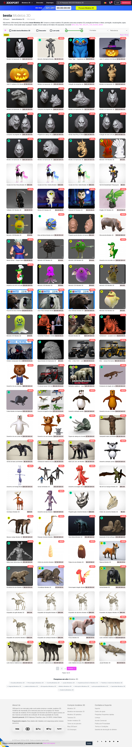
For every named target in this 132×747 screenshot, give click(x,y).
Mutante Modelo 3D (74, 336)
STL (87, 25)
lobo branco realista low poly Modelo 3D (19, 663)
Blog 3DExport (72, 726)
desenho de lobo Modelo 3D (46, 512)
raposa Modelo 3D (105, 562)
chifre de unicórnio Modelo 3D (47, 562)
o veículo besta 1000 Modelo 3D (48, 386)
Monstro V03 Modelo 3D (107, 285)
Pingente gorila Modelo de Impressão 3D (80, 235)
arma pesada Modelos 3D (99, 686)
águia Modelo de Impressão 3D (47, 361)
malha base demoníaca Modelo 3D (17, 562)
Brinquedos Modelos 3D (48, 686)
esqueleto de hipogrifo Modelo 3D (48, 612)
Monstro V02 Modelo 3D (107, 310)
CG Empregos (71, 730)
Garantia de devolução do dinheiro (106, 730)
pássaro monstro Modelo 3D (46, 537)
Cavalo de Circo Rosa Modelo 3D (16, 185)
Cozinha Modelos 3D (52, 683)
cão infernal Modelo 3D (75, 537)
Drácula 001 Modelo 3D (76, 210)
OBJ (77, 25)
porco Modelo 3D (74, 637)
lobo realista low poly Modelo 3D (78, 663)
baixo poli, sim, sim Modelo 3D (77, 461)
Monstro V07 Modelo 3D (45, 260)
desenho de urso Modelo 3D (15, 386)
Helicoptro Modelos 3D (81, 686)
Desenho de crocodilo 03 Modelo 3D (111, 260)
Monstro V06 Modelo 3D (76, 260)
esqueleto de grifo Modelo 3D (15, 612)
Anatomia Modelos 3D (66, 690)
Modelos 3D (71, 708)
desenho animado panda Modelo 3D (110, 461)
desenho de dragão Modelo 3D (78, 486)
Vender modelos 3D (73, 721)
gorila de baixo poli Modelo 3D (16, 461)
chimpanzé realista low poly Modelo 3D (49, 461)
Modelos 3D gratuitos (74, 714)
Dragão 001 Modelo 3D (106, 210)
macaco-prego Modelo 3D (14, 537)
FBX (80, 25)
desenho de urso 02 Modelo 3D (109, 411)
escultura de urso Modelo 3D (15, 587)
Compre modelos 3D (76, 705)
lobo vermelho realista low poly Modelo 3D (112, 637)
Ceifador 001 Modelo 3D (14, 210)
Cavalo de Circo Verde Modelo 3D (79, 185)
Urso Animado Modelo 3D (76, 310)
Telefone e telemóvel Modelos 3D (111, 683)
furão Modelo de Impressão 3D (16, 411)
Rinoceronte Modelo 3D (106, 235)
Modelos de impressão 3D (76, 711)
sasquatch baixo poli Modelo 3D (109, 436)
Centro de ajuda (100, 711)
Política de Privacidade (102, 724)
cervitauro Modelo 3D (13, 512)
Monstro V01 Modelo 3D (14, 336)
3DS (84, 25)
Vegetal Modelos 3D (14, 686)
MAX (73, 25)
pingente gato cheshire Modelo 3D (79, 512)
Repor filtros (124, 35)
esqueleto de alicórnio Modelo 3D (79, 612)
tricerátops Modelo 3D (44, 587)
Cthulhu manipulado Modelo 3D (16, 361)
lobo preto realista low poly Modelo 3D (49, 663)
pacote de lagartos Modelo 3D (47, 411)
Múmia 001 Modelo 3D (44, 210)
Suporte (97, 708)
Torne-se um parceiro (74, 724)
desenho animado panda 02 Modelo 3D (80, 411)
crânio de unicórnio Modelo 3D (109, 512)
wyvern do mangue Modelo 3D (109, 486)
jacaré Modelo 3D (105, 663)
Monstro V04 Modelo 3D (76, 285)
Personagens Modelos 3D (35, 683)
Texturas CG (71, 718)
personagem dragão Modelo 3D (78, 587)
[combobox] (98, 30)
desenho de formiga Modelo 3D (16, 486)
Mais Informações (49, 743)
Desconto (41, 31)
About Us (16, 705)
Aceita (89, 743)
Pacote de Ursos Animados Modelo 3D (18, 310)
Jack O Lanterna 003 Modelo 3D (109, 59)
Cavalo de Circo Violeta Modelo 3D (48, 185)
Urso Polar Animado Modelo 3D (47, 310)
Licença (97, 718)
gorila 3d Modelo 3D (44, 486)
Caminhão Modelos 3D (117, 686)
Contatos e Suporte (103, 705)
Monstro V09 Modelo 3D (107, 159)
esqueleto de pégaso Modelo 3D (109, 612)
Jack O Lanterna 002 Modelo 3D (16, 84)
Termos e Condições (101, 726)
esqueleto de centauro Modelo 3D (48, 637)
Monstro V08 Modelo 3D (14, 235)
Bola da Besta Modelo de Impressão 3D (49, 235)
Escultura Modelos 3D (17, 683)
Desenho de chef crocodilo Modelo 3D (18, 285)
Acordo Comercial (101, 721)
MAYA (101, 25)
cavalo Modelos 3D (68, 683)
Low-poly (54, 31)
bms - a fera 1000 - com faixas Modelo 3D (81, 361)
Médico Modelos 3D (65, 686)
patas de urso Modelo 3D (76, 562)
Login (117, 2)
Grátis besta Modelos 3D (19, 31)
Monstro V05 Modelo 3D (45, 285)
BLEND (95, 25)
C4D (90, 25)
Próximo (71, 668)
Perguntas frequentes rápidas (104, 714)
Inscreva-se (126, 2)
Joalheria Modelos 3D (30, 686)
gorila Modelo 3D (105, 587)
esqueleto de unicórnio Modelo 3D (17, 637)
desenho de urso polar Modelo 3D (17, 436)
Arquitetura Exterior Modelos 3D (87, 683)
